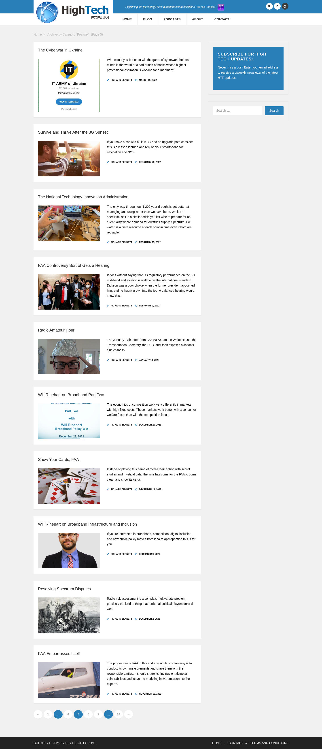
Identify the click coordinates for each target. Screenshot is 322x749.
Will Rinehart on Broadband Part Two (71, 395)
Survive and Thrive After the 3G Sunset (73, 132)
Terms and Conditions (269, 743)
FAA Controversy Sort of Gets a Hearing (73, 265)
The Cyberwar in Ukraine (60, 50)
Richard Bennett (121, 80)
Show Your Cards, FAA (58, 459)
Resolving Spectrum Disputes (64, 589)
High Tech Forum (79, 743)
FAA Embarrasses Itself (59, 653)
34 (118, 714)
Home (127, 19)
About (197, 19)
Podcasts (172, 19)
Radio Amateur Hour (56, 330)
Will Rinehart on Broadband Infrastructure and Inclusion (87, 524)
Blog (147, 19)
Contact (221, 19)
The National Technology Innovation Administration (83, 197)
